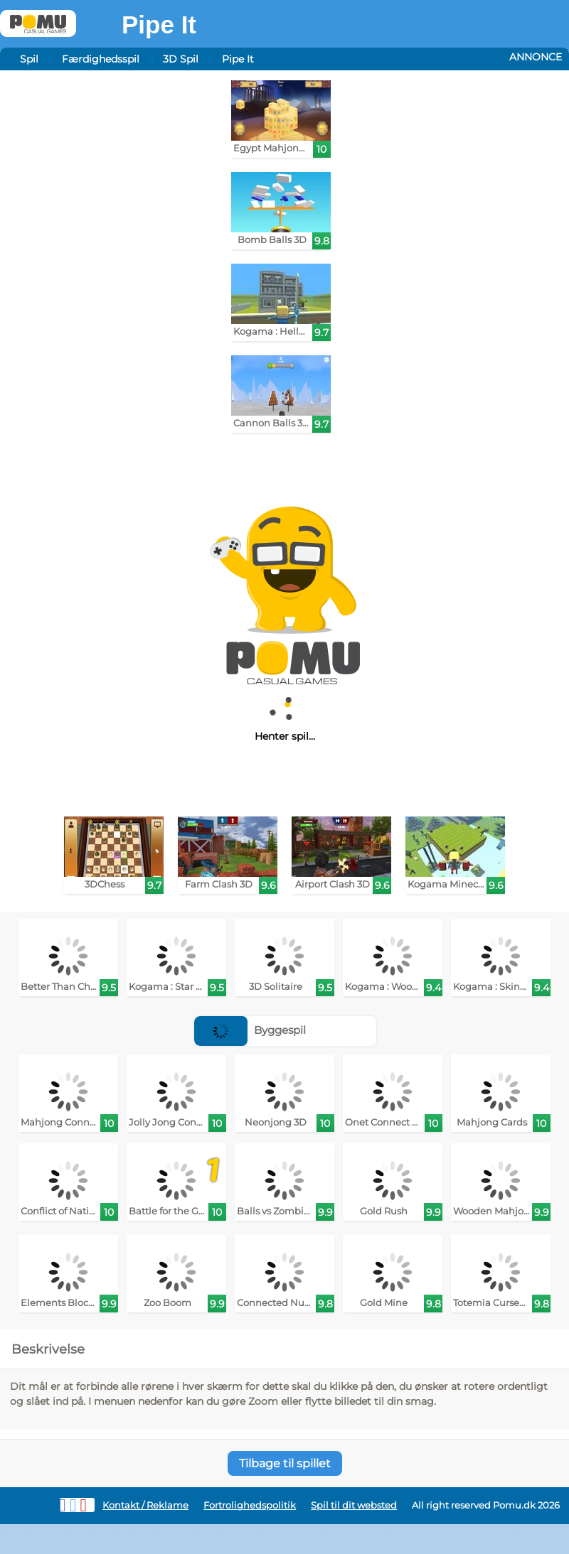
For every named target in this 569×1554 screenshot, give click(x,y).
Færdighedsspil (100, 59)
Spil (29, 59)
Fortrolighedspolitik (249, 1505)
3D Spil (180, 59)
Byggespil (250, 1030)
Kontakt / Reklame (145, 1505)
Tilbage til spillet (285, 1463)
